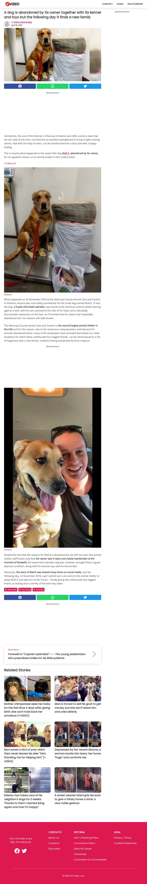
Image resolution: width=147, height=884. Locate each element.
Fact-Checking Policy (86, 837)
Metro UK (11, 163)
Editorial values (83, 848)
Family (120, 3)
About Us (53, 837)
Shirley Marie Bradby (23, 22)
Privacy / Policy (122, 837)
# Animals (11, 589)
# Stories (38, 589)
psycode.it (54, 848)
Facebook (8, 294)
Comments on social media (90, 859)
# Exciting (25, 589)
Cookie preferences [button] (125, 843)
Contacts (53, 843)
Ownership (80, 854)
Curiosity (107, 3)
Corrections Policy (84, 843)
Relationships (135, 3)
